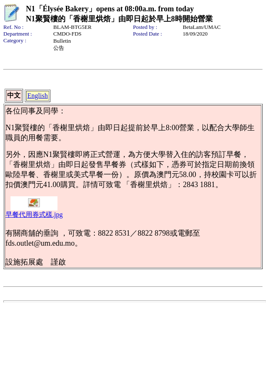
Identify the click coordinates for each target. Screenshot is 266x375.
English (37, 95)
